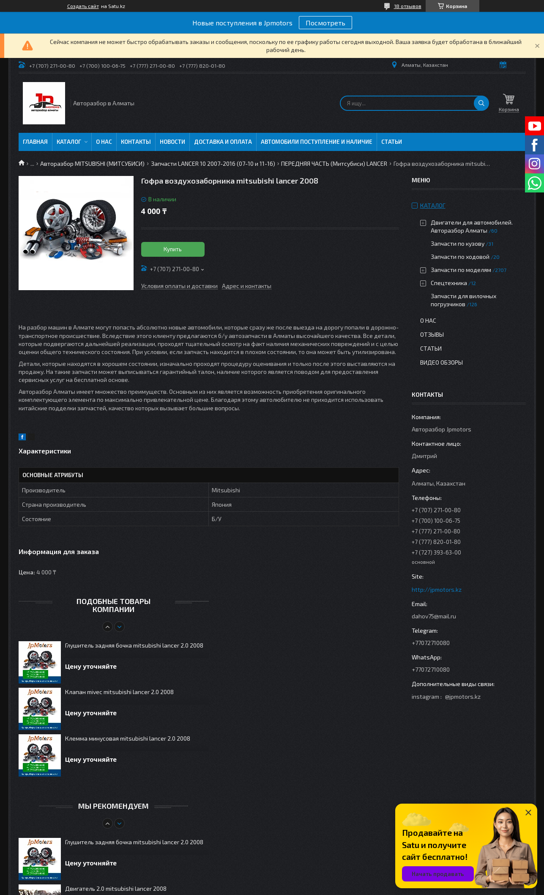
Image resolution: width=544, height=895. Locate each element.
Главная (35, 141)
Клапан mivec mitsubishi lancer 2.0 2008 (119, 691)
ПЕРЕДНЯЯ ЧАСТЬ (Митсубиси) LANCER (334, 163)
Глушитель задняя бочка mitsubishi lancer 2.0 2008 (134, 645)
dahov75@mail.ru (434, 616)
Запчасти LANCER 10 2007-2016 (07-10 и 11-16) (213, 163)
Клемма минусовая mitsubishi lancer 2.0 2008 (127, 738)
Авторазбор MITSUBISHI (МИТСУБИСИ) (92, 163)
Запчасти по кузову (457, 243)
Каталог (69, 141)
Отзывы (432, 334)
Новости (172, 141)
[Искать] (481, 103)
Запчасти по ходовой (460, 256)
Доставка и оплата (223, 141)
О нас (104, 141)
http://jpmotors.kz (437, 589)
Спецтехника (449, 282)
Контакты (136, 141)
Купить (173, 249)
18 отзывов (407, 6)
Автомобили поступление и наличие (316, 141)
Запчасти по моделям (461, 269)
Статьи (391, 141)
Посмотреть (325, 23)
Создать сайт (83, 6)
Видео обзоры (441, 362)
